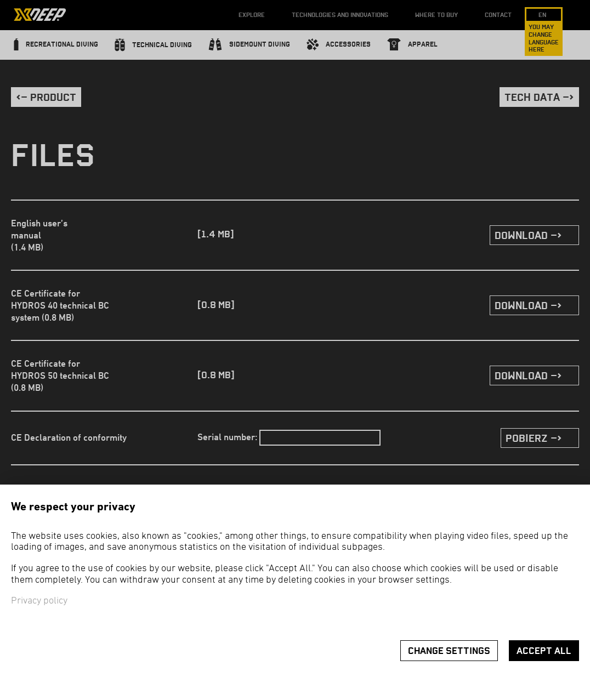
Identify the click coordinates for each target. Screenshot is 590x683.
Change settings (449, 651)
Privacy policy (39, 601)
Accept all (544, 651)
